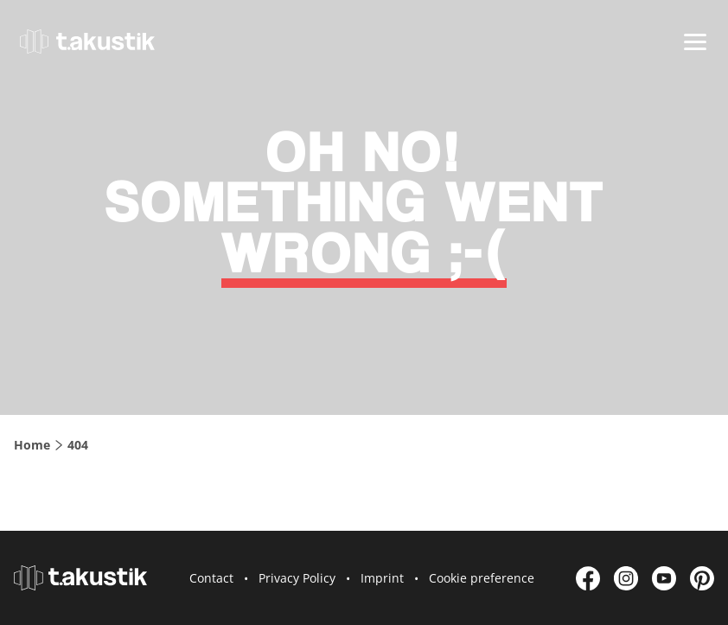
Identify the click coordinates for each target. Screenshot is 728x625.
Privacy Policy (297, 578)
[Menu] (695, 42)
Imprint (382, 578)
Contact (211, 578)
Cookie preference (481, 578)
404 (77, 445)
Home (32, 445)
